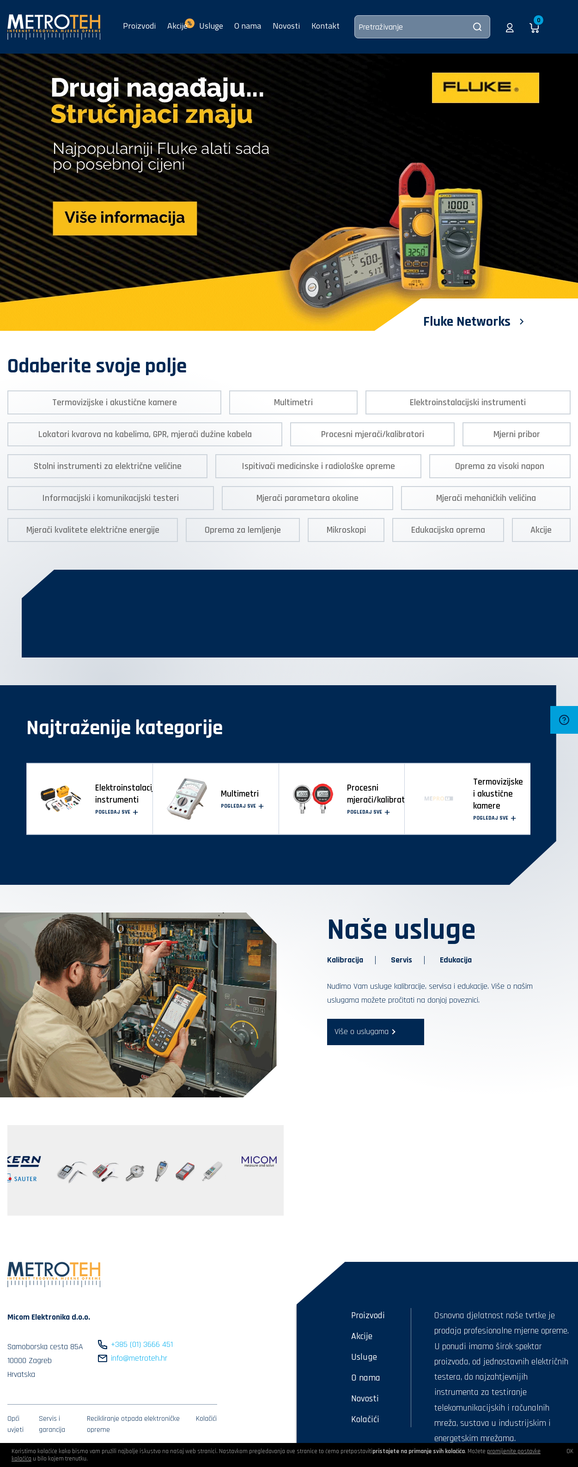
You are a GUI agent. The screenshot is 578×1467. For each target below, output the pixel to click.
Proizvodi (139, 25)
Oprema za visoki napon (499, 466)
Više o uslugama (362, 1031)
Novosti (286, 25)
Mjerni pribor (516, 434)
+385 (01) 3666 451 (142, 1344)
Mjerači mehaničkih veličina (486, 498)
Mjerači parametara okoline (307, 498)
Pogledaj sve (116, 812)
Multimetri (293, 402)
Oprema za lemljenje (243, 530)
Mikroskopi (346, 530)
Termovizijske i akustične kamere (114, 402)
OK (569, 1451)
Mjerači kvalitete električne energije (92, 530)
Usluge (211, 25)
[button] (510, 26)
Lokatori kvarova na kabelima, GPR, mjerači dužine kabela (145, 434)
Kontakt (325, 25)
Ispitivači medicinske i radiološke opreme (318, 466)
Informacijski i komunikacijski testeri (110, 498)
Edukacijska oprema (448, 530)
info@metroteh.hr (139, 1358)
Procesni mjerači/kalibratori (372, 434)
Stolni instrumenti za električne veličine (108, 466)
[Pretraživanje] (422, 26)
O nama (247, 25)
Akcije (541, 530)
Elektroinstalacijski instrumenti (468, 402)
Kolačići (206, 1419)
